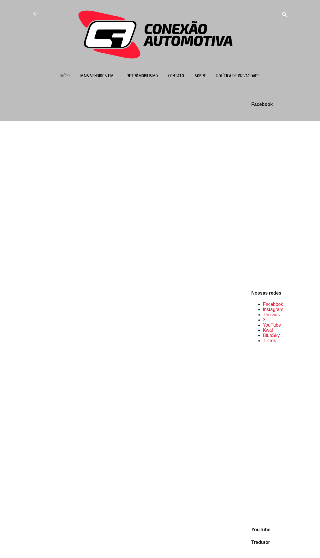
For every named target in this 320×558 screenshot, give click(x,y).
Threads (271, 314)
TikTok (269, 340)
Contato (176, 75)
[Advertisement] (269, 434)
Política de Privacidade (238, 75)
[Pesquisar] (284, 16)
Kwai (268, 330)
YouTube (272, 325)
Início (65, 75)
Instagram (273, 309)
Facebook (273, 304)
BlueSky (271, 335)
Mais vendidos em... (98, 75)
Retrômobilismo (142, 75)
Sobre (200, 75)
